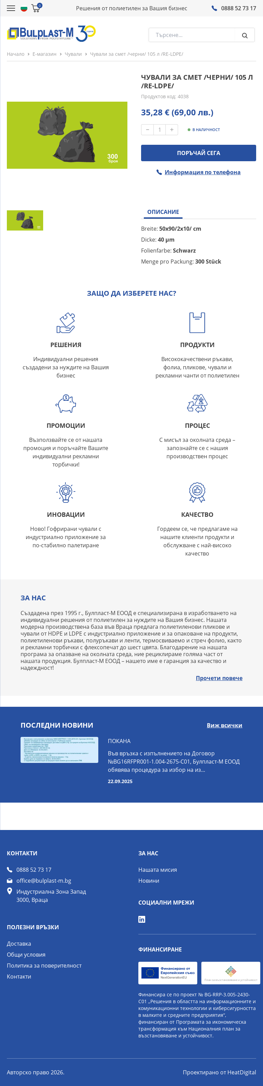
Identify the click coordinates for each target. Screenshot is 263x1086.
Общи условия (26, 954)
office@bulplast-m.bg (43, 880)
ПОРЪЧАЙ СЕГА (198, 153)
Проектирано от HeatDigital (219, 1072)
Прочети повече (219, 678)
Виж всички (224, 725)
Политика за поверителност (44, 965)
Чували (73, 54)
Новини (148, 880)
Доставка (19, 943)
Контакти (19, 976)
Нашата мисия (157, 869)
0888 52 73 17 (33, 869)
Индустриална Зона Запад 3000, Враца (51, 896)
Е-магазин (45, 54)
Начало (15, 54)
